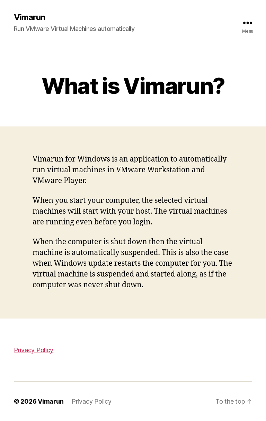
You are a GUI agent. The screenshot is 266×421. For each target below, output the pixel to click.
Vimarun (29, 17)
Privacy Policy (33, 350)
